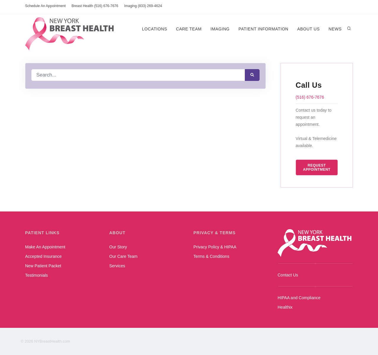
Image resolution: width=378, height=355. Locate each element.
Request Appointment (316, 167)
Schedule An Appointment (45, 6)
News (335, 29)
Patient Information (263, 29)
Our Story (118, 247)
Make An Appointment (45, 247)
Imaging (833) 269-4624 (143, 6)
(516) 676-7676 (310, 97)
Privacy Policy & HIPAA (214, 247)
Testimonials (36, 275)
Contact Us (288, 275)
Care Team (189, 29)
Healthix (285, 307)
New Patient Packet (43, 265)
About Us (308, 29)
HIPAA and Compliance (299, 297)
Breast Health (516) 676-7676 (94, 6)
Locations (154, 29)
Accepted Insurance (43, 256)
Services (117, 265)
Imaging (220, 29)
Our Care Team (123, 256)
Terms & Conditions (211, 256)
